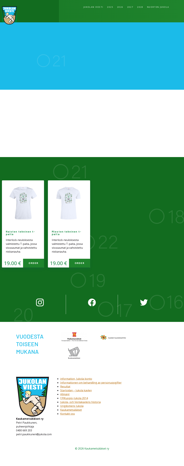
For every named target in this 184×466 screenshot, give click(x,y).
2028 (140, 7)
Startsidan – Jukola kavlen (76, 390)
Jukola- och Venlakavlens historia (80, 402)
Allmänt (65, 394)
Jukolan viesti (93, 7)
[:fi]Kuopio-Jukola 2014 (74, 398)
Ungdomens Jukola (71, 406)
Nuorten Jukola (158, 7)
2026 (120, 7)
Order (33, 263)
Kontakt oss (67, 413)
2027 (130, 7)
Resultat (65, 386)
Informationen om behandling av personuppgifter (91, 382)
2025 (110, 7)
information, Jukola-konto (76, 379)
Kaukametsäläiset (71, 410)
